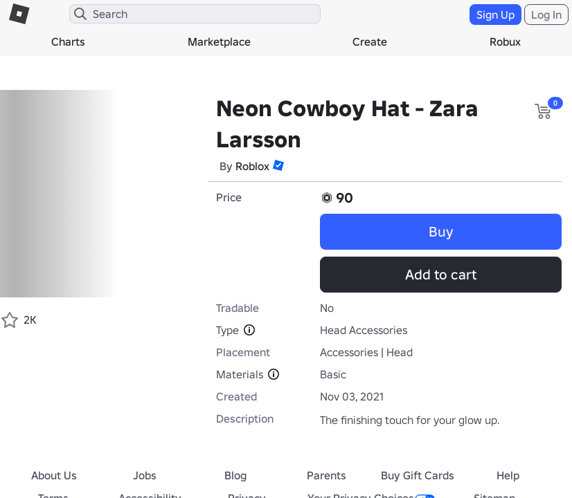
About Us (54, 475)
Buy (441, 232)
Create (369, 41)
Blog (235, 475)
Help (508, 475)
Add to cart (440, 275)
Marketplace (219, 41)
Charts (68, 41)
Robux (505, 41)
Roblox (252, 166)
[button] (278, 165)
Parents (326, 475)
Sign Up (495, 14)
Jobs (145, 475)
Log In (546, 14)
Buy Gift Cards (417, 475)
